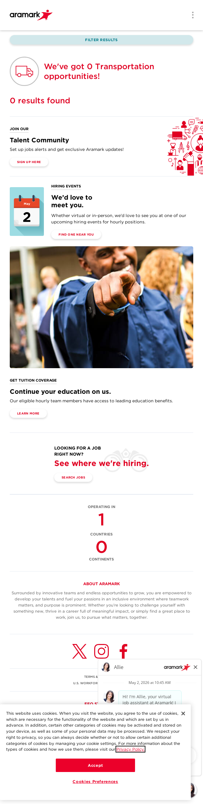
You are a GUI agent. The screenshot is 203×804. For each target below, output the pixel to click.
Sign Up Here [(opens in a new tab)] (29, 162)
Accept (95, 766)
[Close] (183, 715)
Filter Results (101, 39)
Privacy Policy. (130, 751)
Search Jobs (73, 477)
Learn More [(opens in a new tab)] (28, 413)
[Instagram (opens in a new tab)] (101, 651)
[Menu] (190, 15)
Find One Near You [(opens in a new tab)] (76, 234)
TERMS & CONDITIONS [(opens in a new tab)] (101, 676)
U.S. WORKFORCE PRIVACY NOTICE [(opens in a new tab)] (101, 683)
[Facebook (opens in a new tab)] (123, 651)
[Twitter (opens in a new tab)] (79, 651)
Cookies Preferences (95, 783)
